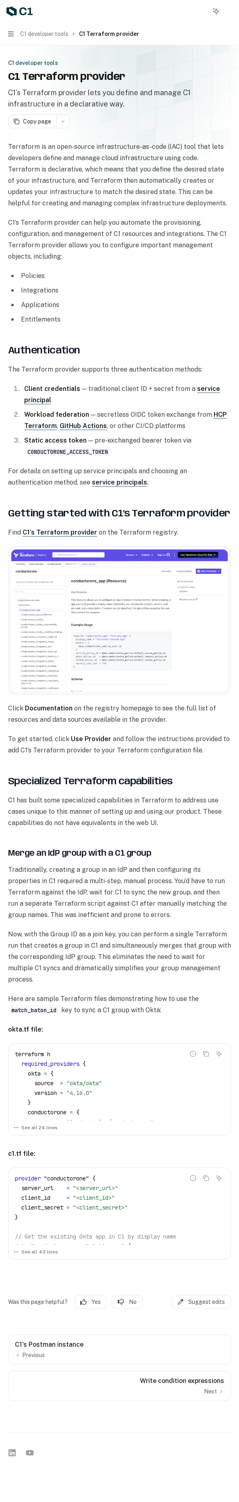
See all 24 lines (35, 1127)
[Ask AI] (219, 1054)
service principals (119, 482)
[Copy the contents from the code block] (206, 1054)
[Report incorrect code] (193, 1054)
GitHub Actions (83, 426)
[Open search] (201, 11)
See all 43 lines (35, 1252)
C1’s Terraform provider (60, 532)
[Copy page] (32, 121)
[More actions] (228, 11)
